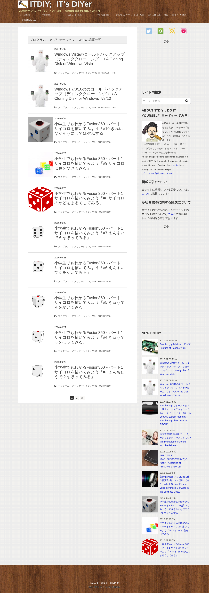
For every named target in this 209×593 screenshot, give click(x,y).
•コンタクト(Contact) (178, 15)
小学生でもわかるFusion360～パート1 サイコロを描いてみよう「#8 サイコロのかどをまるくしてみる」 (89, 198)
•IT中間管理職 (49, 15)
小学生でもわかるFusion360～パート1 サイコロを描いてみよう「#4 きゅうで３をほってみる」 (89, 337)
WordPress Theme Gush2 (104, 587)
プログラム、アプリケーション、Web (77, 72)
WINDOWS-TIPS (107, 72)
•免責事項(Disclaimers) (28, 20)
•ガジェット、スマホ (80, 15)
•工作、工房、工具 (154, 15)
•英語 (166, 15)
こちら (146, 193)
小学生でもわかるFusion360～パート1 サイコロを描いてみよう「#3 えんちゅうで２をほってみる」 (89, 372)
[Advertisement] (166, 64)
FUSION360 (104, 142)
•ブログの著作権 (105, 15)
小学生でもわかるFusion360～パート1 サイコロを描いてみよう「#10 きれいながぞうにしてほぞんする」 (88, 128)
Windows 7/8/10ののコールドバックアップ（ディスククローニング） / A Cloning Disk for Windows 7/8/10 (88, 94)
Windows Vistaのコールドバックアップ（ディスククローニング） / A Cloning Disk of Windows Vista (89, 59)
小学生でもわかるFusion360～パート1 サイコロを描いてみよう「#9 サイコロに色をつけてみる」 (89, 163)
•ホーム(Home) (25, 15)
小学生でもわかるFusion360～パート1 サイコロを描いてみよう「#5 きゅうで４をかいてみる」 (89, 302)
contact (176, 165)
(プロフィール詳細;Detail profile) (157, 173)
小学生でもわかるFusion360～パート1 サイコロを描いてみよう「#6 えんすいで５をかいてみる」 (89, 268)
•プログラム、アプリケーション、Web (129, 15)
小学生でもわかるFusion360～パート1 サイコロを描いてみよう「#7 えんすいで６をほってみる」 (89, 233)
